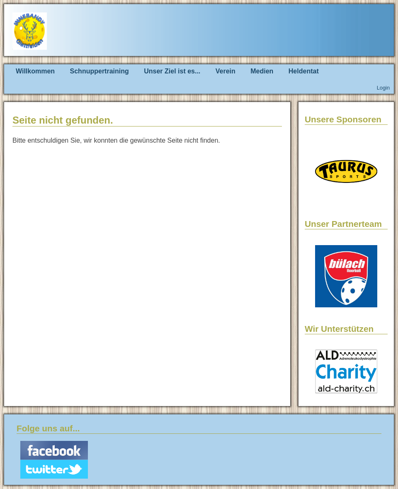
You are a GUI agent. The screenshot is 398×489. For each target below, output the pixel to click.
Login (383, 88)
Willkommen (35, 71)
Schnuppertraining (99, 71)
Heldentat (304, 71)
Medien (261, 71)
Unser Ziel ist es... (172, 71)
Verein (225, 71)
